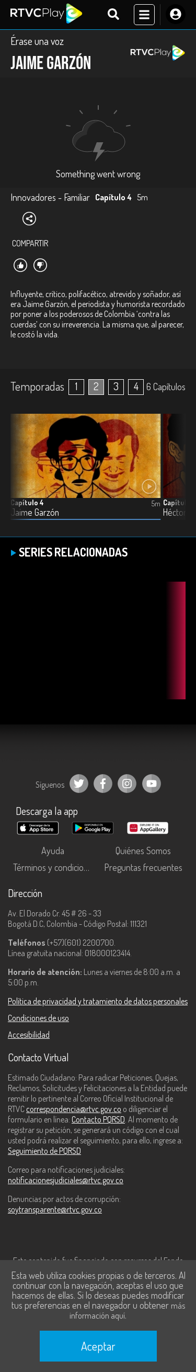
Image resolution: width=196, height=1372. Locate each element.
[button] (172, 475)
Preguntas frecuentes (143, 867)
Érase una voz (37, 41)
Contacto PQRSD (98, 1119)
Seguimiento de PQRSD (44, 1151)
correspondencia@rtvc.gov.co (73, 1109)
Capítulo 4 (27, 502)
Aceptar (98, 1346)
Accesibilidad (29, 1034)
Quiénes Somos (143, 850)
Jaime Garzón (34, 512)
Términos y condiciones (55, 867)
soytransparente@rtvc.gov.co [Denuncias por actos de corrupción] (55, 1209)
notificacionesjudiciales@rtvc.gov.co (65, 1180)
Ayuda (52, 850)
